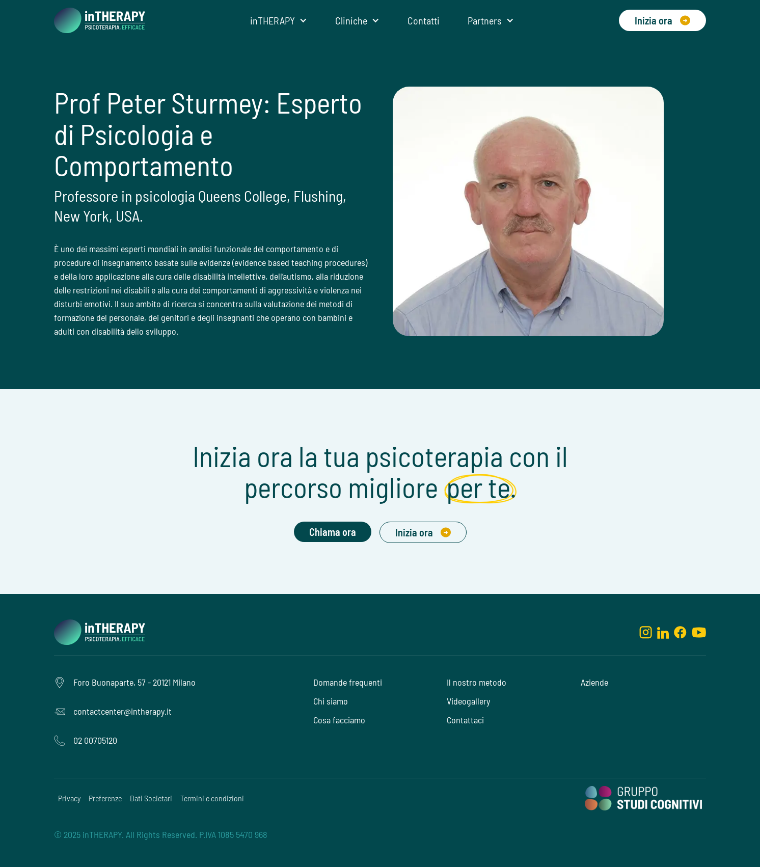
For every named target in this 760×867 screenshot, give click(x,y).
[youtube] (699, 632)
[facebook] (680, 632)
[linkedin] (663, 632)
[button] (278, 20)
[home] (99, 20)
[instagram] (645, 632)
